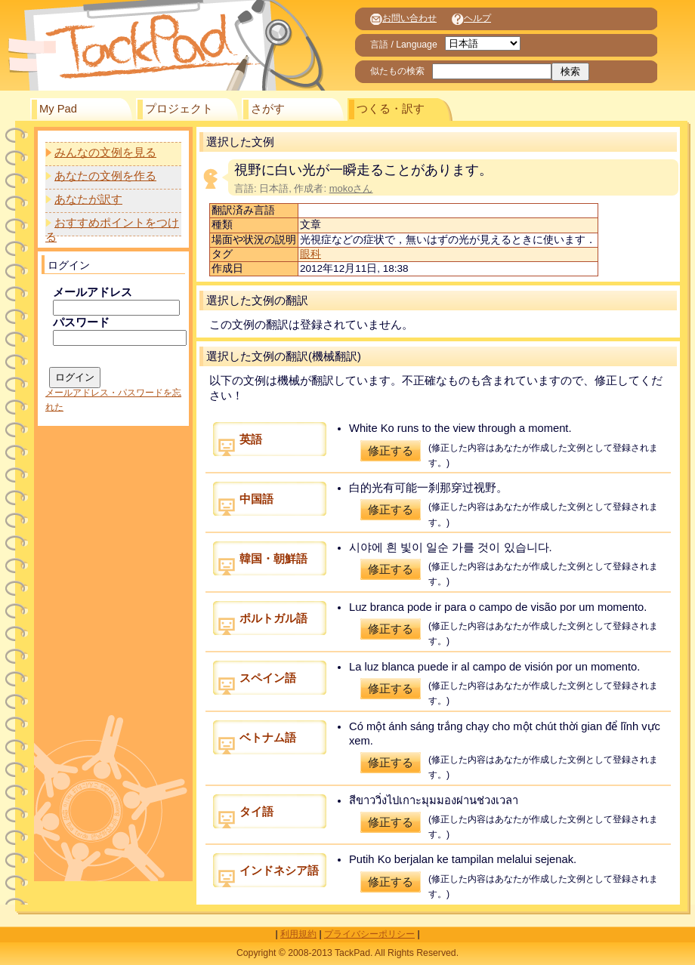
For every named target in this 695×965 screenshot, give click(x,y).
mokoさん (351, 188)
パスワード (81, 322)
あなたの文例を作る (105, 176)
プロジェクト (179, 109)
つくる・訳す (391, 109)
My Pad (58, 109)
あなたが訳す (88, 199)
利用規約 (298, 934)
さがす (268, 109)
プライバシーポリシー (369, 934)
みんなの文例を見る (105, 152)
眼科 (310, 254)
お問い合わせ (403, 18)
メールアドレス (92, 292)
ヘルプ (471, 18)
